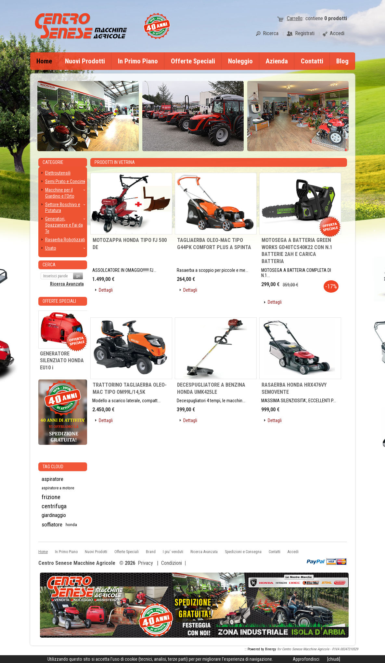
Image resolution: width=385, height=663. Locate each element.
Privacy (145, 563)
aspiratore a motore (58, 487)
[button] (103, 296)
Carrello (294, 18)
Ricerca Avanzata (67, 283)
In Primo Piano (138, 61)
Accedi (293, 552)
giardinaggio (54, 515)
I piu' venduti (173, 552)
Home (44, 61)
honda (71, 524)
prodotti (335, 18)
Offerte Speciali (193, 61)
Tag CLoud (53, 466)
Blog (342, 61)
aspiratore (52, 479)
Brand (151, 552)
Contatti (312, 61)
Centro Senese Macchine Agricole (76, 563)
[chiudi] (333, 659)
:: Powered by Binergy (260, 649)
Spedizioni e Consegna (243, 552)
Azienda (277, 61)
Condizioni (171, 563)
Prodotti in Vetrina (115, 162)
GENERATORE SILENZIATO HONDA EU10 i (62, 361)
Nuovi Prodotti (85, 61)
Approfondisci (306, 659)
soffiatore (52, 524)
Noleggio (240, 61)
